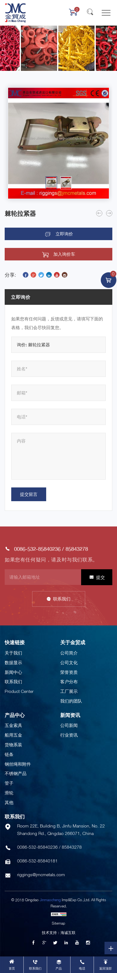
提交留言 (28, 494)
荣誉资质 (69, 672)
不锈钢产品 (16, 773)
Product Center (19, 691)
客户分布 (69, 681)
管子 (9, 783)
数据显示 (13, 662)
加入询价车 (64, 254)
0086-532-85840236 (37, 549)
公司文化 (69, 662)
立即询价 (64, 233)
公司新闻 (69, 725)
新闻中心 (13, 672)
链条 (9, 754)
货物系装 (13, 744)
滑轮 (9, 792)
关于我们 (13, 652)
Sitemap (58, 923)
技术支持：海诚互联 (59, 932)
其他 (9, 802)
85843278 (77, 549)
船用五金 (13, 735)
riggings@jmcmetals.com (41, 874)
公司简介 (69, 652)
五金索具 (13, 725)
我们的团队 (71, 701)
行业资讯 (69, 735)
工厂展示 (69, 691)
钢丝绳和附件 (18, 764)
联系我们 (62, 598)
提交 (100, 577)
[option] (58, 143)
